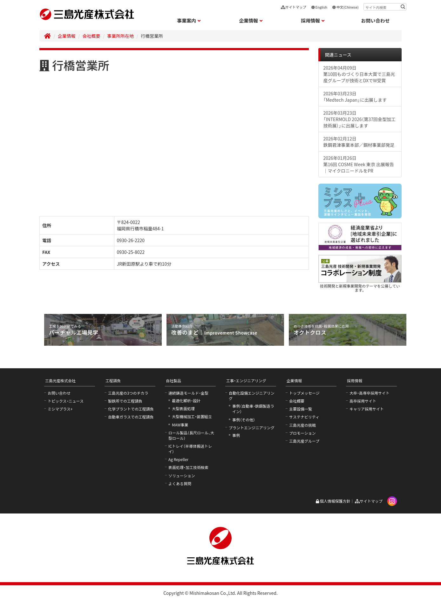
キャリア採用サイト (366, 408)
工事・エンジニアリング (246, 380)
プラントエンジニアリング (252, 427)
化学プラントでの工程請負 (131, 408)
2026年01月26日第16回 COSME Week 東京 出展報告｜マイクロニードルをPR (358, 164)
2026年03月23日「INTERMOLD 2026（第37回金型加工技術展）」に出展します (359, 119)
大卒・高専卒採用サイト (369, 393)
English (319, 7)
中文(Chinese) (345, 7)
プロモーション (302, 433)
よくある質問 (179, 483)
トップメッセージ (304, 393)
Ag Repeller (178, 459)
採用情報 (354, 380)
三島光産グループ (304, 441)
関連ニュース (338, 54)
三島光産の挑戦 (302, 425)
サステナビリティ (304, 416)
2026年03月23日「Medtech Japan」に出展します (355, 96)
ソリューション (181, 475)
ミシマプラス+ (60, 408)
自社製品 (173, 380)
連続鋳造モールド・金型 (188, 393)
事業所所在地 (120, 36)
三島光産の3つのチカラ (128, 393)
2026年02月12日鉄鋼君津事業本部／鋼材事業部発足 (359, 141)
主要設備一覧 (300, 408)
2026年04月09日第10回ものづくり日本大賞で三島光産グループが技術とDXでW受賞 (359, 74)
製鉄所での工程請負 (125, 401)
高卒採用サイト (362, 401)
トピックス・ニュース (66, 401)
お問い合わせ (375, 20)
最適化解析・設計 (186, 400)
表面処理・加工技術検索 (188, 467)
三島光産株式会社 (60, 380)
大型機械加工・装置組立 (192, 416)
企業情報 (67, 36)
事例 (236, 435)
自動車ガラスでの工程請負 (131, 416)
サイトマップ (293, 7)
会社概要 (91, 36)
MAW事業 (180, 424)
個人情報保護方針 (332, 501)
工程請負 (113, 380)
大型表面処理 (183, 408)
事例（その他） (243, 419)
